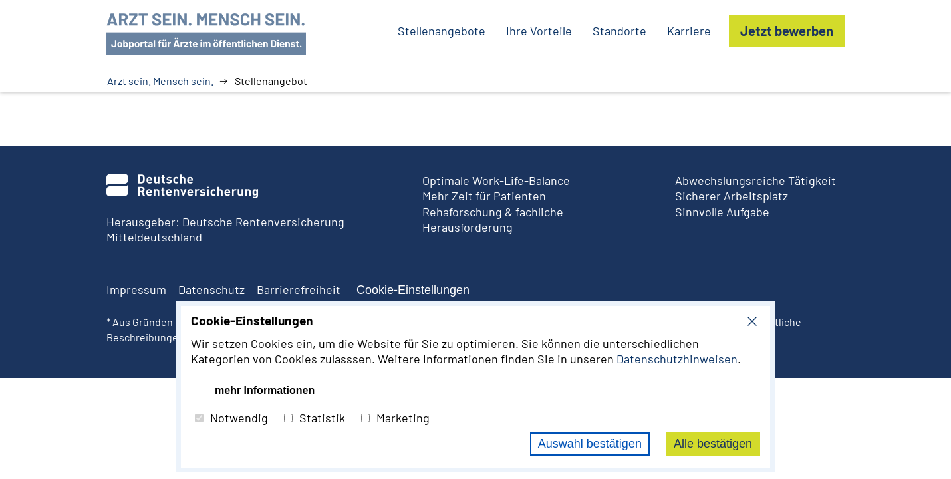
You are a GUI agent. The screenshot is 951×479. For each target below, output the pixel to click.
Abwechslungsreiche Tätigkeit (755, 180)
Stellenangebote (441, 30)
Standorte (619, 30)
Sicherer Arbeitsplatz (731, 195)
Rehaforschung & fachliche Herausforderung (492, 219)
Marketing (395, 417)
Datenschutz (211, 289)
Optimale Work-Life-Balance (496, 180)
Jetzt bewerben (786, 31)
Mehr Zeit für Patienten (484, 195)
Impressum (136, 289)
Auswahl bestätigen (590, 443)
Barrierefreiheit (298, 289)
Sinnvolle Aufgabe (722, 211)
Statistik (314, 417)
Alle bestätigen (713, 443)
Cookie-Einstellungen (413, 290)
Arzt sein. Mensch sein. (160, 81)
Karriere (689, 30)
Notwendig (231, 417)
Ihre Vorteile (539, 30)
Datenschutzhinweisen (677, 358)
